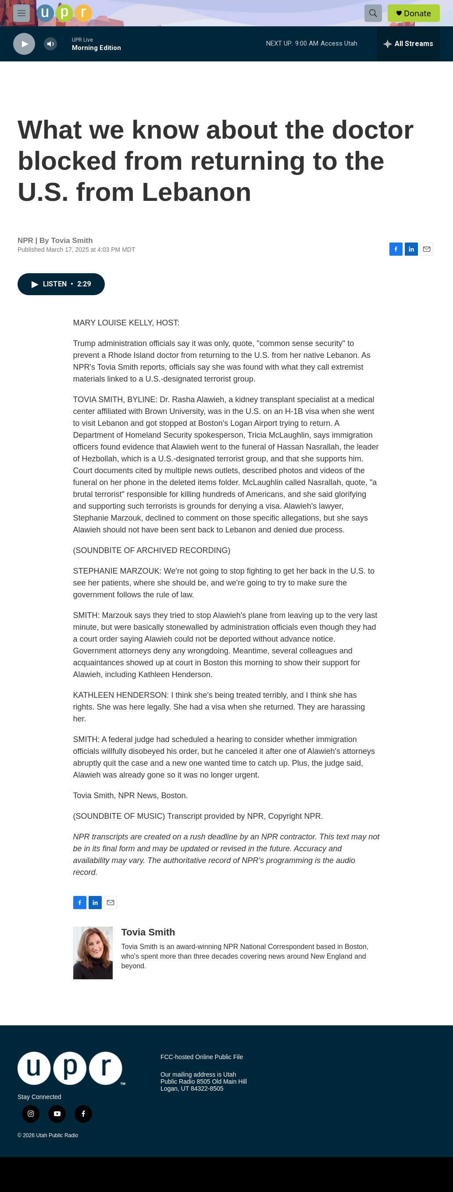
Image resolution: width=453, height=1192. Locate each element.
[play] (24, 44)
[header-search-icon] (373, 13)
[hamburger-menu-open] (21, 13)
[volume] (50, 44)
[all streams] (408, 43)
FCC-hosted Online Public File (202, 1057)
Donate (417, 13)
